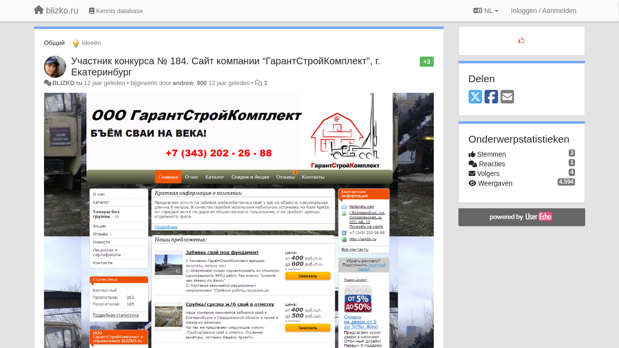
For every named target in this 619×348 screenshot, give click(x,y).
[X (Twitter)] (475, 97)
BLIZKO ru (68, 83)
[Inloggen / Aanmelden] (543, 10)
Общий (54, 42)
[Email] (507, 97)
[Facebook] (491, 97)
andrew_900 (190, 83)
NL (485, 10)
